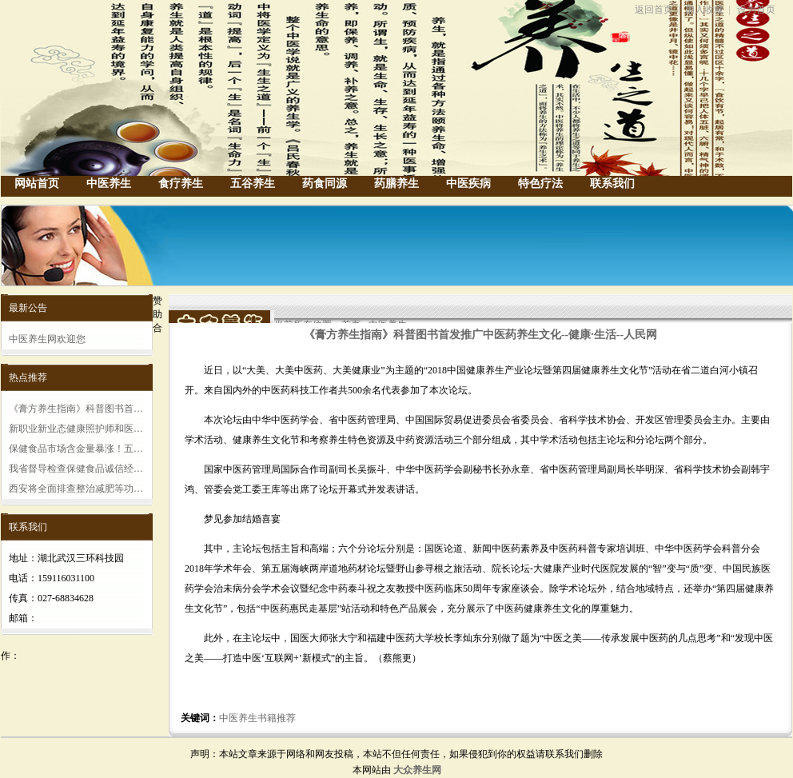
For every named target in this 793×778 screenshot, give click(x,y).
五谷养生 (252, 184)
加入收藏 (704, 9)
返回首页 (654, 9)
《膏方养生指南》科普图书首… (76, 408)
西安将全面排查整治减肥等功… (76, 488)
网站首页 (36, 184)
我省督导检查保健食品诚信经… (76, 468)
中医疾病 (468, 184)
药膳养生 (396, 184)
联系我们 (612, 184)
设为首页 (756, 9)
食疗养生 (180, 184)
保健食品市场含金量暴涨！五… (76, 448)
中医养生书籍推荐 (257, 718)
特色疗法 (540, 184)
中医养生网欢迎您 (47, 339)
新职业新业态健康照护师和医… (76, 428)
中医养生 (108, 184)
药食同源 (324, 184)
